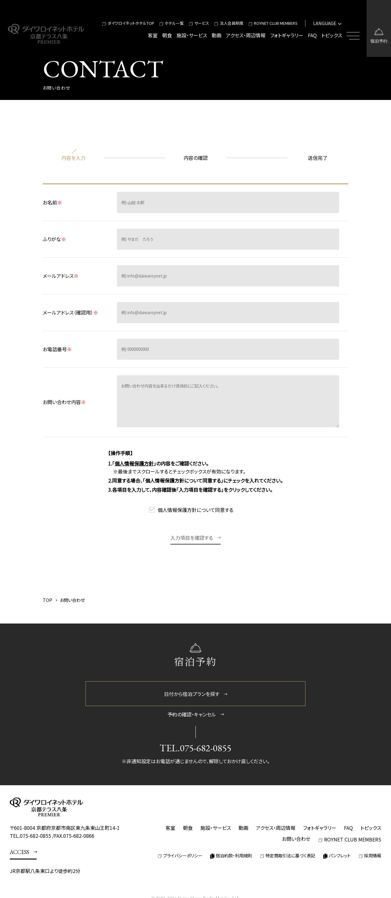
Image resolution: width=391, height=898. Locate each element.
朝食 (167, 35)
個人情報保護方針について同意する (195, 509)
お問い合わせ (296, 838)
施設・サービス (192, 35)
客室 (153, 35)
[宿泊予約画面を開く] (379, 28)
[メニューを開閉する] (354, 28)
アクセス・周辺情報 (245, 35)
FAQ (312, 35)
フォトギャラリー (286, 35)
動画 (216, 35)
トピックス (331, 35)
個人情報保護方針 (134, 463)
